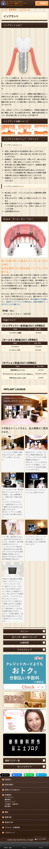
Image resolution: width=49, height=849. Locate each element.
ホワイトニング (10, 802)
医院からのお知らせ (12, 790)
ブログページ (10, 832)
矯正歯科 (8, 806)
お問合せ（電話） (8, 847)
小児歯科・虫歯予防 (11, 804)
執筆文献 (8, 817)
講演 (6, 812)
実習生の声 (9, 822)
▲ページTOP (40, 839)
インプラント (9, 797)
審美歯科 (8, 799)
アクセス (41, 847)
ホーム (24, 847)
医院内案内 (9, 784)
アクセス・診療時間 (12, 827)
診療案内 (8, 795)
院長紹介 (8, 779)
